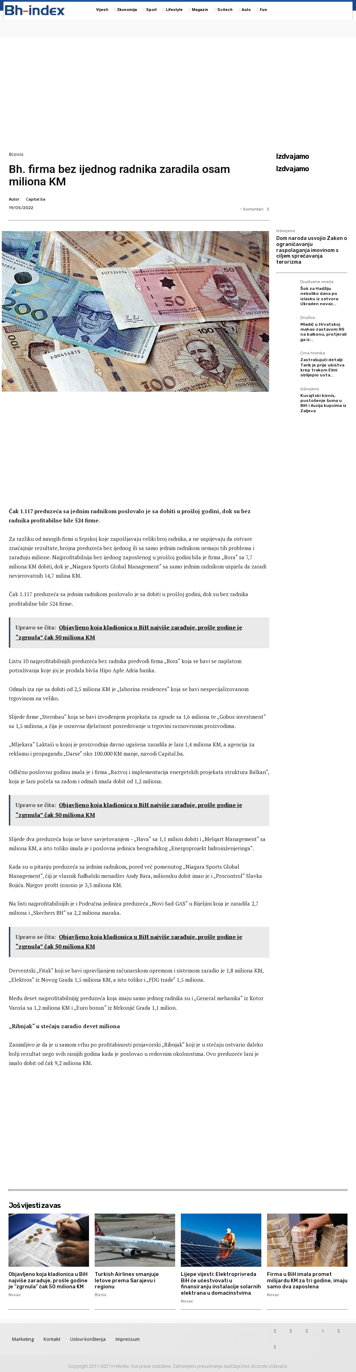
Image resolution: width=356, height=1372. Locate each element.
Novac (15, 1294)
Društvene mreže (317, 282)
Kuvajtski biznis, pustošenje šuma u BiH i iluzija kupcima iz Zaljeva (323, 403)
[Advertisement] (178, 92)
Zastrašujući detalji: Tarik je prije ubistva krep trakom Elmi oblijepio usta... (322, 367)
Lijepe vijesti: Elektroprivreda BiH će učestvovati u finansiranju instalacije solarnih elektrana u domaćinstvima (221, 1283)
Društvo (307, 318)
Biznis (16, 154)
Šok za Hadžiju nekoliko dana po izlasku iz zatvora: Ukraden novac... (319, 296)
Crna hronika (312, 353)
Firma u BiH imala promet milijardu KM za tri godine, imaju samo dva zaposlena (306, 1280)
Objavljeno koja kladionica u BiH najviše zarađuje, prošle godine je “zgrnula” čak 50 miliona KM (48, 1280)
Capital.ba (35, 199)
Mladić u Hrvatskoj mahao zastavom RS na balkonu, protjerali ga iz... (323, 332)
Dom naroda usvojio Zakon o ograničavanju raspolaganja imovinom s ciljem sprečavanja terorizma (311, 250)
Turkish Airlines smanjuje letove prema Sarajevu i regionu (134, 1277)
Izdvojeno (285, 231)
